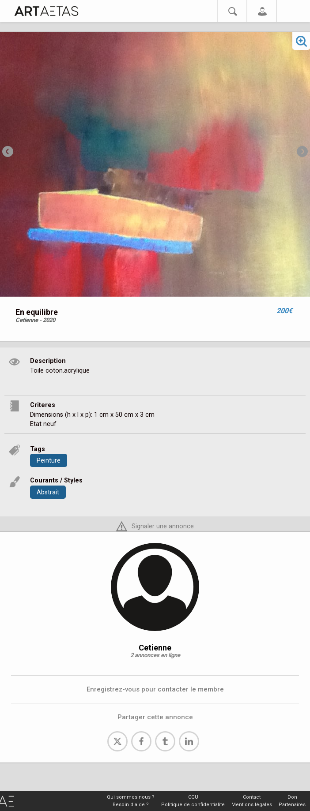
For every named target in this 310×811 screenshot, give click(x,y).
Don (292, 797)
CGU (193, 797)
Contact (252, 797)
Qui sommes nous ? (131, 797)
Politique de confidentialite (193, 804)
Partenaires (292, 804)
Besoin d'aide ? (131, 804)
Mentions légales (251, 804)
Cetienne (155, 647)
